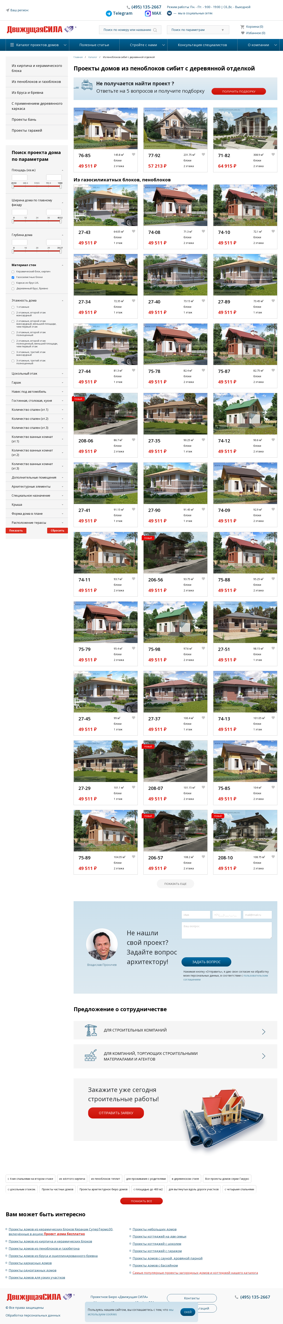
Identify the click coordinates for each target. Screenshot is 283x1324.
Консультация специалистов (202, 45)
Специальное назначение (31, 495)
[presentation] (210, 946)
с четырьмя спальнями (239, 1189)
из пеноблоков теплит (105, 1178)
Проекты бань (24, 119)
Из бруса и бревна (27, 92)
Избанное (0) (255, 33)
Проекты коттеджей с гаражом (157, 1251)
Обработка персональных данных (33, 1315)
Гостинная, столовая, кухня (32, 401)
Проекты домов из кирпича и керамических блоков (50, 1241)
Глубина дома (22, 235)
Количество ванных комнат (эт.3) (32, 466)
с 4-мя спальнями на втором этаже (30, 1178)
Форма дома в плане (27, 514)
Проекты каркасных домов (30, 1263)
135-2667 (146, 7)
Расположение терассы (29, 523)
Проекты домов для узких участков (37, 1277)
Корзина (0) (254, 26)
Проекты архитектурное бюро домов (103, 1189)
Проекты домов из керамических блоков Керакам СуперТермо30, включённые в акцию (61, 1231)
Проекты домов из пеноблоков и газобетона (44, 1248)
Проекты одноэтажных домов (32, 1270)
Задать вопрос (206, 962)
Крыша (17, 504)
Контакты (192, 1298)
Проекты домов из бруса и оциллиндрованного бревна (53, 1256)
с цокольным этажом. (22, 1189)
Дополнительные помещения (34, 477)
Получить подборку (238, 91)
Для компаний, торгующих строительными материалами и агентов (151, 1056)
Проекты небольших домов (155, 1229)
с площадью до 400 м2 (148, 1189)
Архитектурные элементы (31, 486)
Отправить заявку (116, 1113)
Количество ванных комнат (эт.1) (32, 439)
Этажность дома (24, 300)
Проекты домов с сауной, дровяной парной (168, 1258)
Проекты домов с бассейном (155, 1265)
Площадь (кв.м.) (23, 170)
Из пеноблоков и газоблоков (36, 81)
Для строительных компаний (135, 1030)
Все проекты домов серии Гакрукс (227, 1178)
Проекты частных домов (57, 1189)
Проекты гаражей (27, 130)
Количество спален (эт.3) (30, 428)
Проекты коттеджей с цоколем (157, 1244)
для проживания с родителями (146, 1178)
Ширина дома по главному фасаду (32, 202)
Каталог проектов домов (37, 45)
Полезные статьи (94, 45)
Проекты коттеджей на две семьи (159, 1236)
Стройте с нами (143, 45)
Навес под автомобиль (29, 391)
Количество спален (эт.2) (30, 419)
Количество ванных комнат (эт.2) (32, 452)
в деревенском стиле (185, 1178)
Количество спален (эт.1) (30, 410)
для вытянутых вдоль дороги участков (194, 1189)
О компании (258, 45)
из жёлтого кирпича (72, 1178)
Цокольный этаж (24, 373)
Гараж (16, 382)
